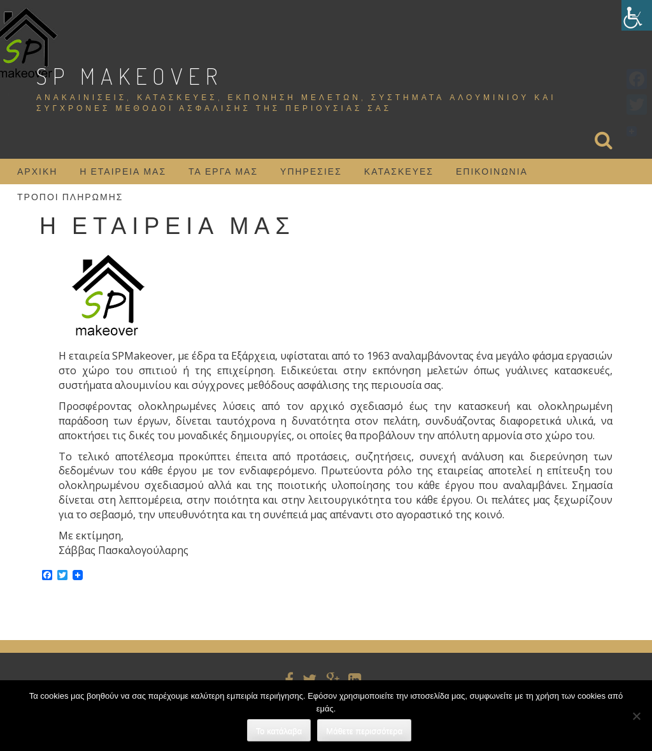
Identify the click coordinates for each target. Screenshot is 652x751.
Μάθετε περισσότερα (364, 731)
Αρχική (37, 171)
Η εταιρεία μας (123, 171)
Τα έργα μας (223, 171)
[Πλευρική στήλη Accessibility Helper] (636, 15)
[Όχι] (636, 716)
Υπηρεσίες (311, 171)
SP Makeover (129, 76)
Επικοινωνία (492, 171)
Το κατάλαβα (279, 731)
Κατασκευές (399, 171)
